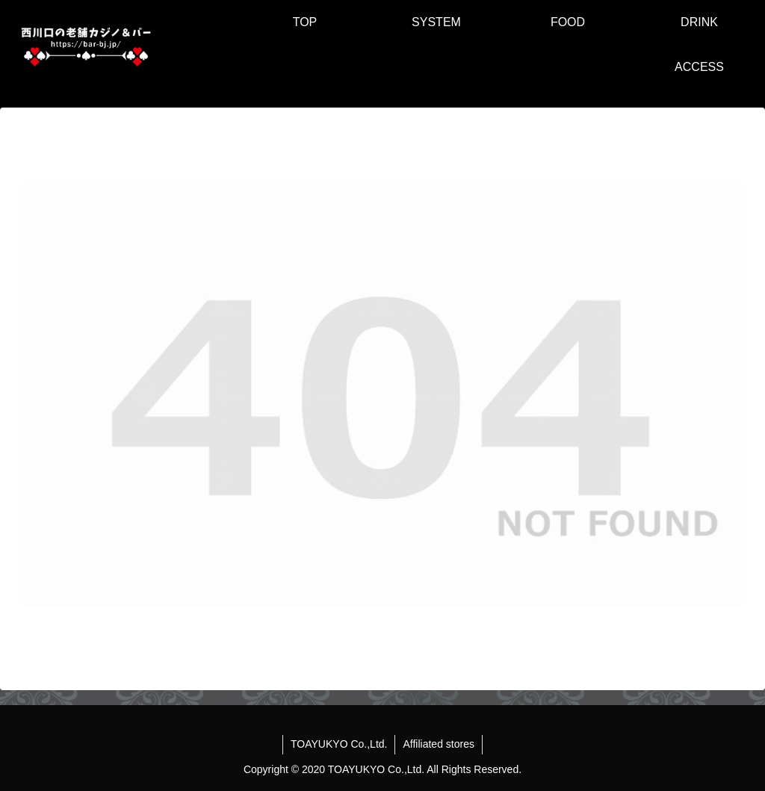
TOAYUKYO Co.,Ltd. (339, 744)
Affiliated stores (438, 744)
